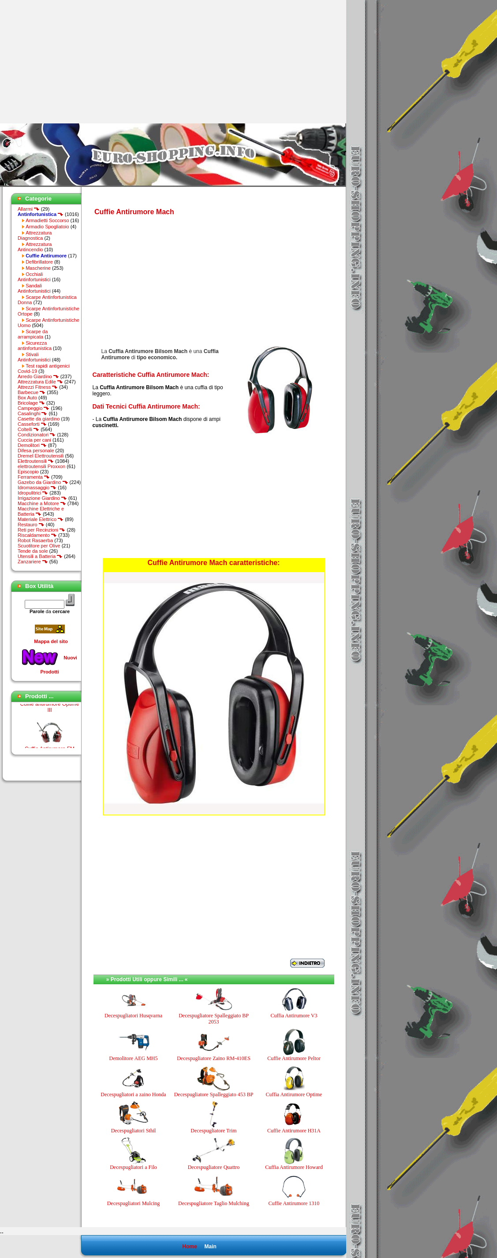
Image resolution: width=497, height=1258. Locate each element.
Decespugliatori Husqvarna (133, 1015)
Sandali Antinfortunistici (34, 288)
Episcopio (28, 471)
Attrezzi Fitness (38, 387)
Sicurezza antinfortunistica (35, 345)
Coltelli (28, 429)
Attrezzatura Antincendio (35, 247)
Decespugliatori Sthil (133, 1131)
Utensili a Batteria (40, 556)
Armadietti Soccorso (47, 220)
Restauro (31, 524)
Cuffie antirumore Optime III (49, 711)
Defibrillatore (39, 261)
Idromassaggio (37, 487)
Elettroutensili (36, 461)
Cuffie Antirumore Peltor (293, 1058)
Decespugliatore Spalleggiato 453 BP (214, 1094)
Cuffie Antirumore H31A (294, 1131)
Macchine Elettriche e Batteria (41, 511)
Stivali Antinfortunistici (34, 357)
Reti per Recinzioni (41, 529)
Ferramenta (34, 477)
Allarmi (29, 209)
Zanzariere (33, 561)
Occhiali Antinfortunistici (34, 277)
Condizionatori (37, 434)
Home (189, 1246)
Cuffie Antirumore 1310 (294, 1203)
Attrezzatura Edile (40, 381)
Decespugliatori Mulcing (133, 1203)
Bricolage (31, 403)
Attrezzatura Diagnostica (35, 235)
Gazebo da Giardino (43, 482)
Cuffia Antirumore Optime (294, 1094)
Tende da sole (33, 551)
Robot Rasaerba (35, 540)
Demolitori (32, 445)
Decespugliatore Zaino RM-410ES (213, 1058)
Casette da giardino (39, 418)
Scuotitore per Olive (39, 545)
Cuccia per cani (34, 440)
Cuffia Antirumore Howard (293, 1167)
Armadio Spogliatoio (47, 226)
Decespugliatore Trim (213, 1131)
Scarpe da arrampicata (33, 334)
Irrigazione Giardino (42, 498)
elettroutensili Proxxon (41, 466)
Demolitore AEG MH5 (133, 1058)
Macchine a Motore (42, 503)
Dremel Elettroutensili (41, 455)
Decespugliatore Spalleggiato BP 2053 (214, 1018)
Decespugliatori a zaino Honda (133, 1094)
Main (210, 1246)
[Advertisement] (74, 61)
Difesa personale (36, 450)
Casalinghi (32, 413)
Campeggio (33, 408)
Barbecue (31, 392)
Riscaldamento (37, 535)
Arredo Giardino (38, 376)
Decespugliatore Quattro (214, 1167)
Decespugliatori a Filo (133, 1167)
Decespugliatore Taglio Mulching (213, 1203)
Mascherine (38, 268)
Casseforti (32, 424)
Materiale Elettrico (41, 519)
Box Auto (27, 397)
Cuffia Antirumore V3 (293, 1015)
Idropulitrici (33, 492)
